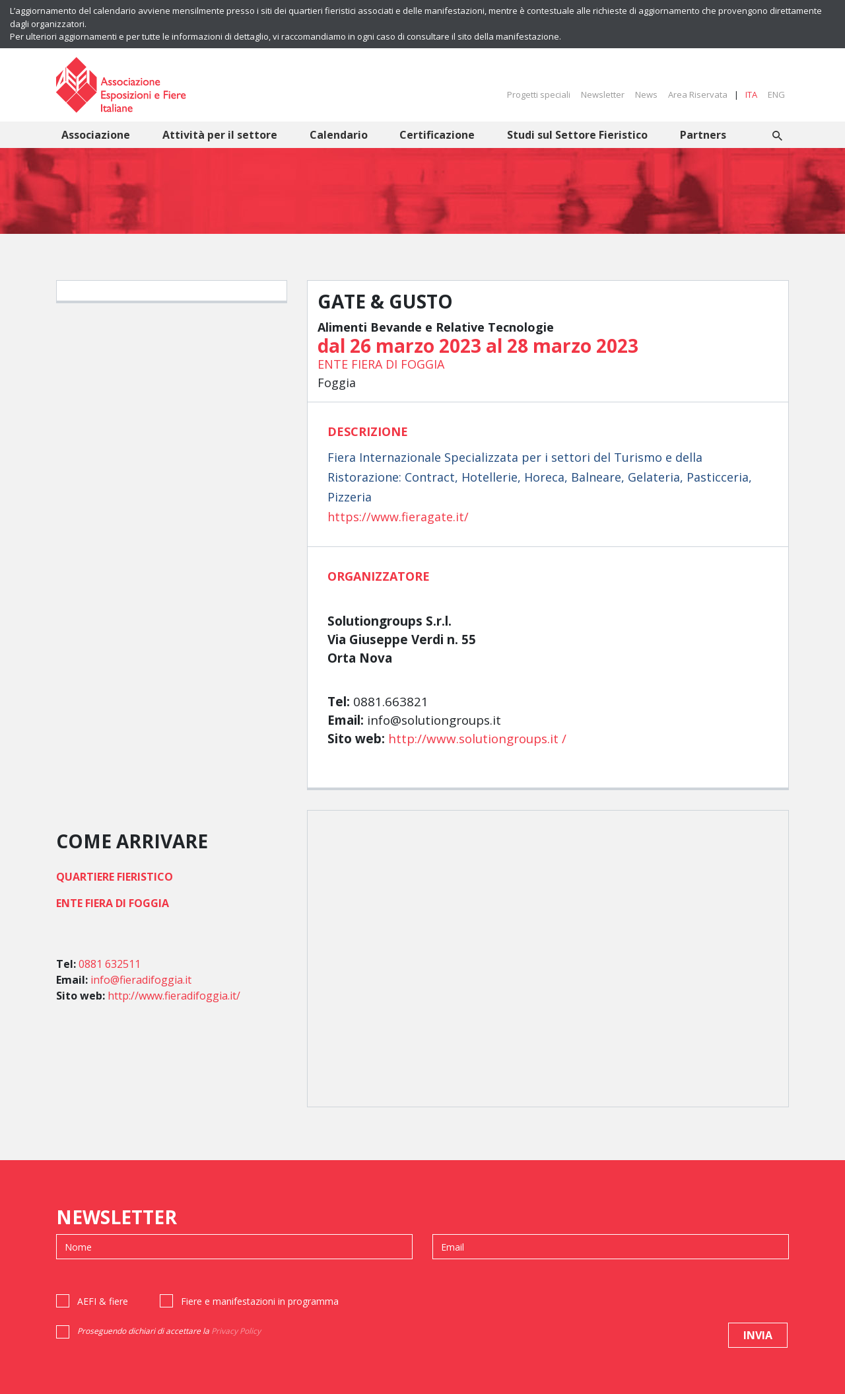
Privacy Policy (236, 1331)
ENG (776, 94)
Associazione (95, 135)
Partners (703, 135)
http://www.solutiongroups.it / (477, 738)
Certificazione (437, 135)
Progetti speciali (538, 94)
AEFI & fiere (102, 1301)
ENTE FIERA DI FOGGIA (381, 364)
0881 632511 (110, 964)
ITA (751, 94)
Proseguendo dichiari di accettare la (169, 1331)
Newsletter (603, 94)
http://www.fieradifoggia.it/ (174, 995)
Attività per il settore (219, 135)
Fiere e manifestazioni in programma (260, 1301)
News (646, 94)
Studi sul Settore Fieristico (577, 135)
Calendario (339, 135)
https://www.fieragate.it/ (398, 517)
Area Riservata (697, 94)
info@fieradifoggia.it (140, 979)
